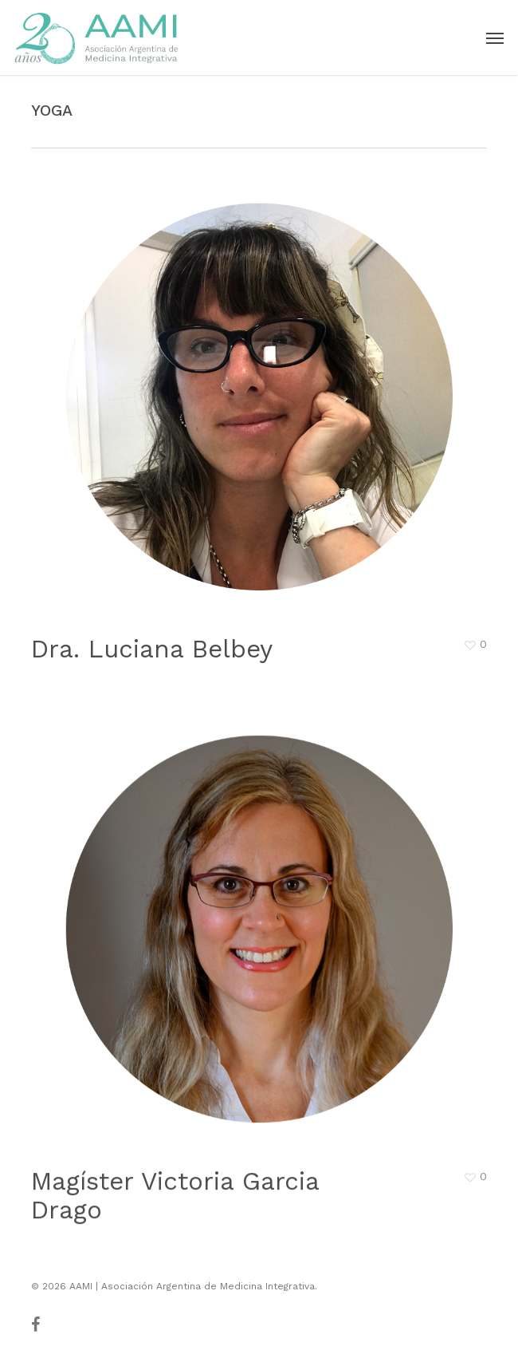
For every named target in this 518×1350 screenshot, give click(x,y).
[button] (495, 37)
